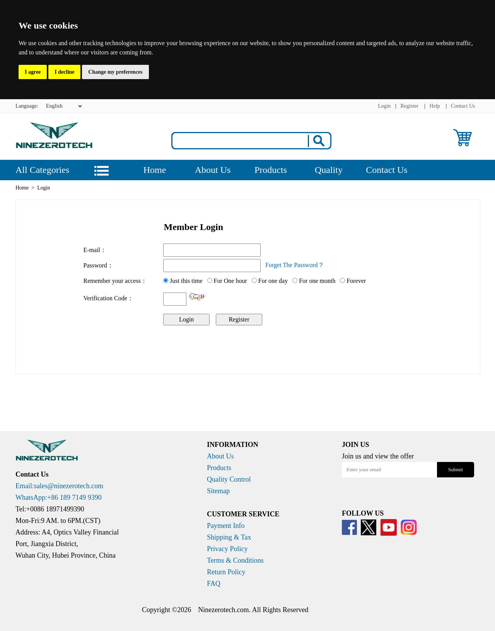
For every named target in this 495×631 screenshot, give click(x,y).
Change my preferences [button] (115, 72)
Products (270, 170)
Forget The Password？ (294, 265)
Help (434, 106)
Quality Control (229, 479)
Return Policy (226, 572)
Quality (329, 170)
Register (409, 106)
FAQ (213, 583)
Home (154, 170)
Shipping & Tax (229, 537)
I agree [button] (33, 72)
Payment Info (225, 525)
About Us (213, 170)
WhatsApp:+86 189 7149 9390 (58, 497)
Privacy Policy (227, 549)
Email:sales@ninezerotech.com (59, 486)
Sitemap (218, 491)
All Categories (42, 170)
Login (384, 106)
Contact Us (463, 106)
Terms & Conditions (235, 560)
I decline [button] (64, 72)
